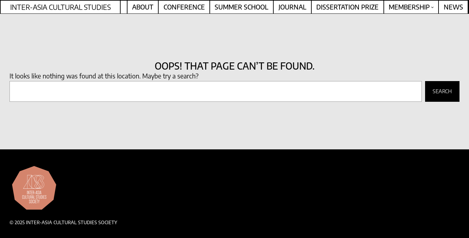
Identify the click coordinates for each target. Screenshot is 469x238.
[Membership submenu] (432, 7)
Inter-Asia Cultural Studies (60, 7)
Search (442, 91)
